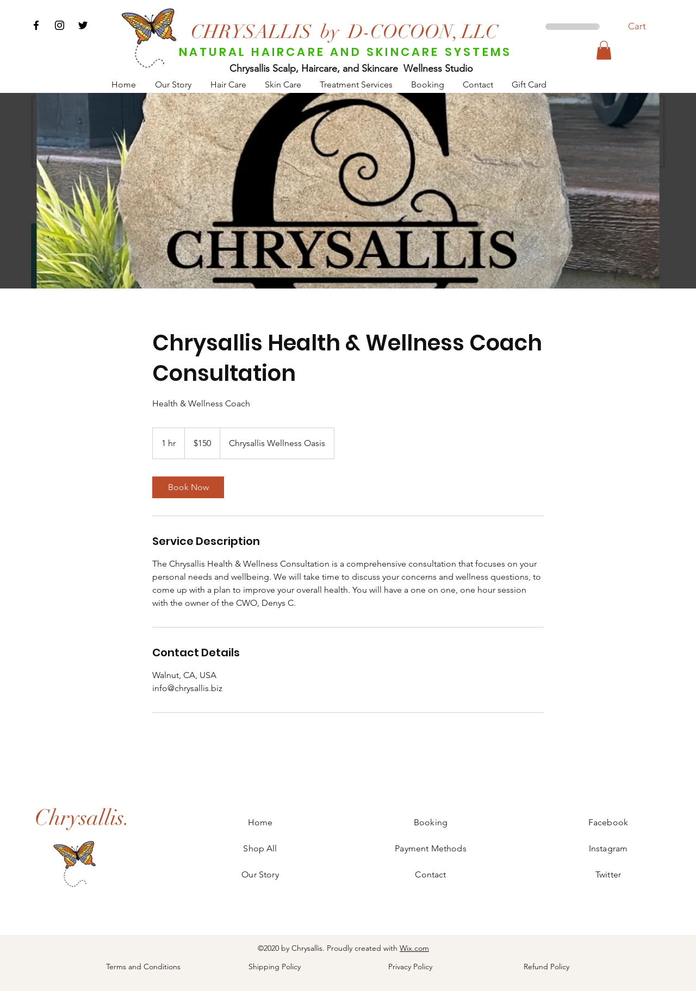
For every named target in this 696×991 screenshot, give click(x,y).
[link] (188, 487)
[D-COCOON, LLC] (423, 31)
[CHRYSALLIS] (251, 31)
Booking (431, 822)
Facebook (608, 822)
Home (260, 822)
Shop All (260, 848)
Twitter (608, 874)
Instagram (608, 848)
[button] (643, 26)
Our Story (259, 874)
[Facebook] (36, 25)
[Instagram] (59, 25)
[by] (329, 31)
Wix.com (414, 948)
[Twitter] (83, 25)
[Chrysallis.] (82, 817)
